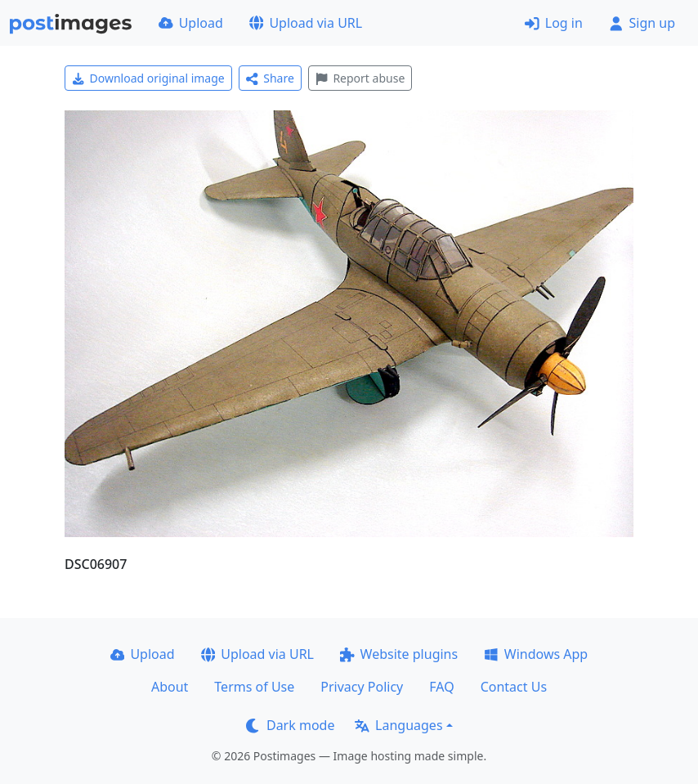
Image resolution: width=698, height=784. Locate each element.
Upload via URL (305, 23)
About (169, 687)
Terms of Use (254, 687)
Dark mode (290, 725)
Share (270, 78)
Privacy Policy (361, 687)
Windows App (536, 654)
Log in (554, 23)
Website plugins (399, 654)
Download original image (148, 78)
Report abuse (360, 78)
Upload (191, 23)
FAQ (441, 687)
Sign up (642, 23)
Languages (398, 725)
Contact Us (514, 687)
